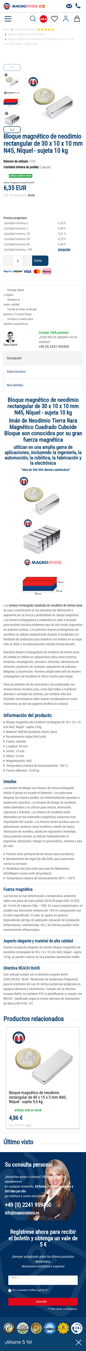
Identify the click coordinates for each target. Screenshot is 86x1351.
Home (6, 29)
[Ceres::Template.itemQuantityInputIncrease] (27, 261)
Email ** (15, 1277)
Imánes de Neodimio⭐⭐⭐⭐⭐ (34, 29)
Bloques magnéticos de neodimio (26, 34)
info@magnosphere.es (22, 1212)
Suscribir (55, 1302)
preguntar (64, 249)
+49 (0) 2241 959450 (54, 347)
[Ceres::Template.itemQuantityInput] (18, 261)
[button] (12, 129)
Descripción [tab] (14, 358)
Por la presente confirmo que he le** (30, 1290)
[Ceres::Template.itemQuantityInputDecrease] (8, 261)
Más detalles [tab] (15, 385)
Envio (31, 195)
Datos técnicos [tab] (16, 371)
